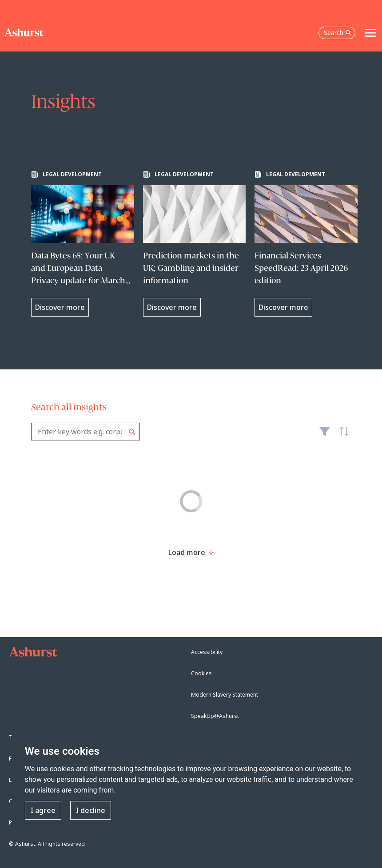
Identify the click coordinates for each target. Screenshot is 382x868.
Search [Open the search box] (337, 32)
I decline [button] (90, 810)
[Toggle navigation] (370, 33)
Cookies (201, 673)
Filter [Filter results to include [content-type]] (324, 435)
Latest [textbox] (342, 436)
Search (132, 431)
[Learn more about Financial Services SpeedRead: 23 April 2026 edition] (306, 244)
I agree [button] (43, 810)
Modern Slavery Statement (224, 694)
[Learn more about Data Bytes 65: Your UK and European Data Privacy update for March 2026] (83, 244)
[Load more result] (186, 552)
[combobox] (85, 431)
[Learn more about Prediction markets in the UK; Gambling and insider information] (195, 244)
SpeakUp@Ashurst (215, 716)
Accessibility (207, 652)
